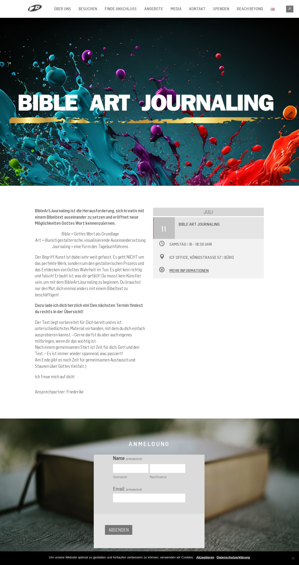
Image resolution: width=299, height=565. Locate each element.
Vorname (120, 476)
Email (127, 489)
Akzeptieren (205, 557)
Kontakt (197, 8)
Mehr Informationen (189, 270)
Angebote (153, 8)
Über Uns (62, 8)
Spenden (221, 8)
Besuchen (88, 8)
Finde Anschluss (121, 8)
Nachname (158, 476)
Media (176, 8)
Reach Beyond (250, 8)
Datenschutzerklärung (233, 557)
